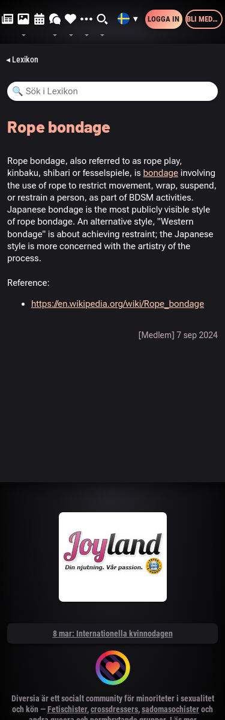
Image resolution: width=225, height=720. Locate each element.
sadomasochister (170, 709)
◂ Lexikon (22, 59)
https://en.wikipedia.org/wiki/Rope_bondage (117, 303)
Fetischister (67, 709)
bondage (160, 173)
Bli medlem (205, 18)
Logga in (163, 18)
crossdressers (114, 709)
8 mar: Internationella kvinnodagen (113, 633)
